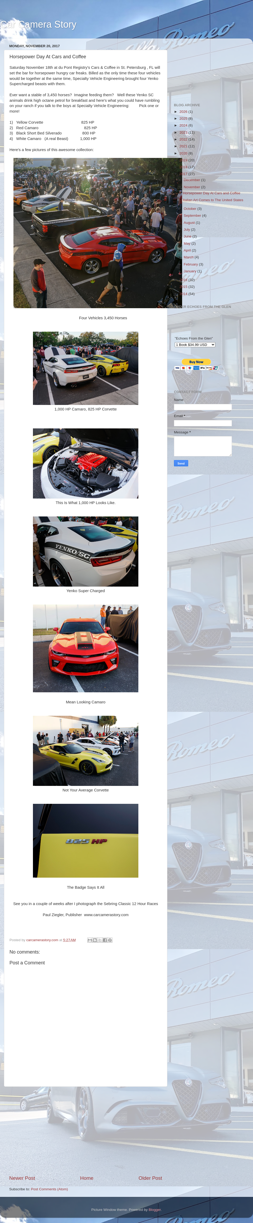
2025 (183, 118)
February (191, 264)
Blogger (155, 1210)
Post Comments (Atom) (49, 1189)
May (187, 243)
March (189, 257)
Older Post (150, 1178)
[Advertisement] (85, 1131)
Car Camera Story (38, 24)
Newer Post (22, 1178)
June (188, 236)
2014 (183, 294)
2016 (183, 280)
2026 (183, 112)
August (190, 223)
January (190, 271)
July (187, 229)
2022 (183, 139)
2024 (183, 125)
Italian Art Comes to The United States (213, 200)
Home (86, 1178)
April (188, 250)
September (193, 215)
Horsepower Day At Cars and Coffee (211, 193)
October (190, 209)
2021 (183, 146)
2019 (183, 160)
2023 (183, 132)
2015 (183, 287)
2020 (183, 153)
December (192, 180)
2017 (183, 174)
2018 (183, 167)
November (192, 187)
